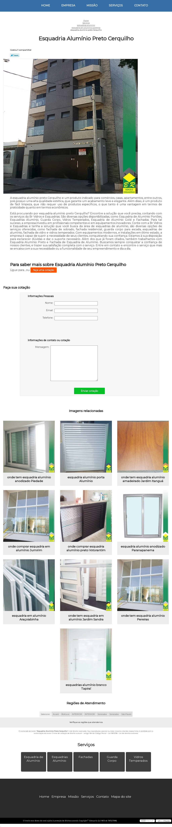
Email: (72, 311)
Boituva (65, 714)
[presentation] (49, 330)
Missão (92, 5)
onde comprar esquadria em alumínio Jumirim (29, 548)
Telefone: (70, 318)
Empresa (68, 5)
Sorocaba (102, 714)
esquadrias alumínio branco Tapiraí (86, 686)
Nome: (71, 303)
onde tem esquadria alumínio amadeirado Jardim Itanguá (143, 479)
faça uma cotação (43, 270)
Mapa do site (121, 797)
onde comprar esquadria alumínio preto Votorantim (86, 548)
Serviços (116, 5)
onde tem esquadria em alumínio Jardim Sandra (86, 617)
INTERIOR (77, 714)
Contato (141, 5)
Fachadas (86, 757)
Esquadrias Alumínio (60, 758)
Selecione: (45, 714)
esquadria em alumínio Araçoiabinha (29, 617)
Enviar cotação (89, 390)
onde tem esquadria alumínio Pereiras (143, 617)
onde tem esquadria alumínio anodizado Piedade (29, 479)
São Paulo (126, 714)
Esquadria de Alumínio (33, 758)
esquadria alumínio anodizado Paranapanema (143, 548)
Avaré (56, 714)
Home (45, 5)
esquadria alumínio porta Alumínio (86, 479)
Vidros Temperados (138, 758)
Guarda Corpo (112, 758)
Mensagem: (66, 363)
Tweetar (14, 55)
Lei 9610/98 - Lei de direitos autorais (123, 733)
